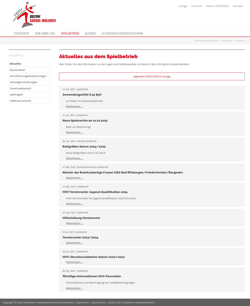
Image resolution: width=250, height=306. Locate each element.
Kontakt (238, 6)
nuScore (196, 6)
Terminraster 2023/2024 (80, 237)
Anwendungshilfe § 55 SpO (82, 94)
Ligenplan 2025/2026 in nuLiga (151, 76)
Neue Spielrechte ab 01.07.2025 (85, 120)
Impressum (82, 302)
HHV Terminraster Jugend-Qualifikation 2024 (95, 192)
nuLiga (183, 6)
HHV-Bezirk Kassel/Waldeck (206, 40)
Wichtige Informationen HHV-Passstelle (91, 276)
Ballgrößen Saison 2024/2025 (84, 146)
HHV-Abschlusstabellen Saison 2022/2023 (93, 257)
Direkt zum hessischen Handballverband (131, 302)
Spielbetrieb (227, 40)
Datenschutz (99, 302)
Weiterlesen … (74, 106)
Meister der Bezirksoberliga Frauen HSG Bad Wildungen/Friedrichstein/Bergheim (122, 172)
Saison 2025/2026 (217, 6)
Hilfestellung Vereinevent (81, 218)
